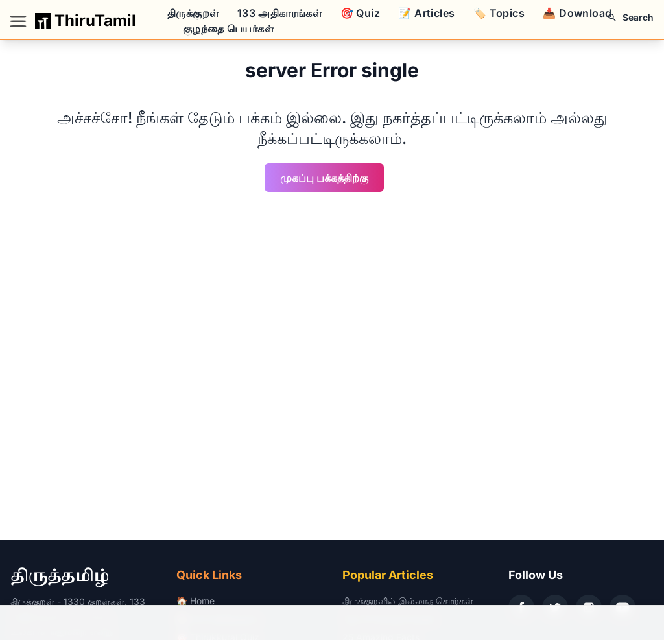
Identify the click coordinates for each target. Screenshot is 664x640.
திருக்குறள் (193, 12)
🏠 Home (195, 600)
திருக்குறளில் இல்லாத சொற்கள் (407, 600)
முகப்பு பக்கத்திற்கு (324, 177)
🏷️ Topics (499, 12)
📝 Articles (426, 12)
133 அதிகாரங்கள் (279, 12)
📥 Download (577, 12)
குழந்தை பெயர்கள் (228, 28)
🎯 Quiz (360, 12)
